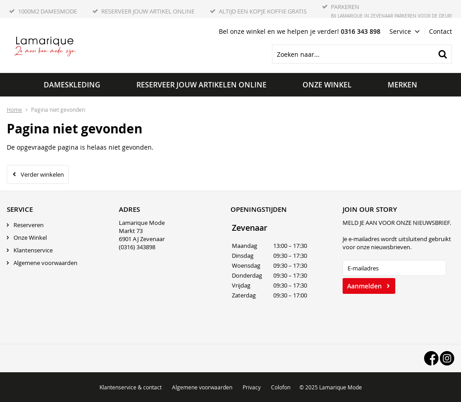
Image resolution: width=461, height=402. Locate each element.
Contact (440, 31)
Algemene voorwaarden (45, 263)
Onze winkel (327, 85)
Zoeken (443, 54)
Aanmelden (364, 286)
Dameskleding (72, 85)
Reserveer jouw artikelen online (201, 85)
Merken (402, 85)
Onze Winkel (30, 237)
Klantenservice (33, 250)
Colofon (280, 387)
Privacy (252, 387)
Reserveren (29, 225)
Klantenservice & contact (130, 387)
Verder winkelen (42, 174)
